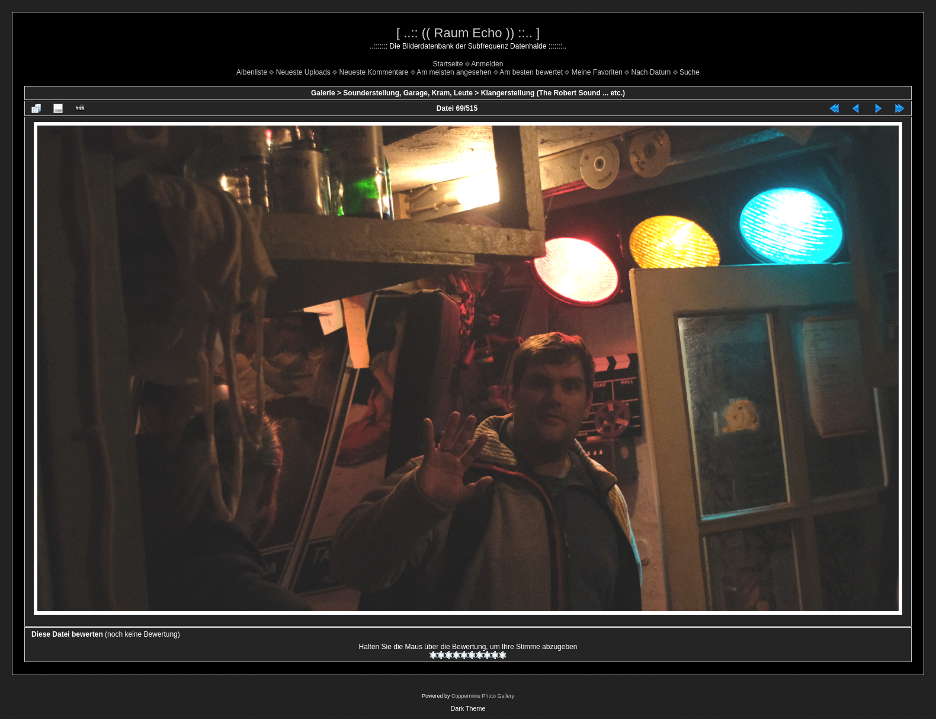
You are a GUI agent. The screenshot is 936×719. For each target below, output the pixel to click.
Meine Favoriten (597, 72)
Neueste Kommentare (374, 72)
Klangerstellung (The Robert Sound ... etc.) (553, 93)
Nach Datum (651, 72)
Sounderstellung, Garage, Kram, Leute (408, 93)
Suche (689, 72)
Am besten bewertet (531, 72)
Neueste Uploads (303, 72)
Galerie (323, 93)
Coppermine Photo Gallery (482, 696)
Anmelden (487, 64)
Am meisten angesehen (453, 72)
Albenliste (251, 72)
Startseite (448, 64)
